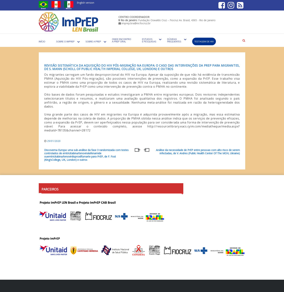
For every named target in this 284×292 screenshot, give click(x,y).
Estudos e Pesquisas (149, 40)
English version (85, 2)
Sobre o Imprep (65, 41)
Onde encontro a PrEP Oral (121, 40)
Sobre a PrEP (93, 41)
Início (42, 41)
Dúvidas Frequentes (174, 40)
